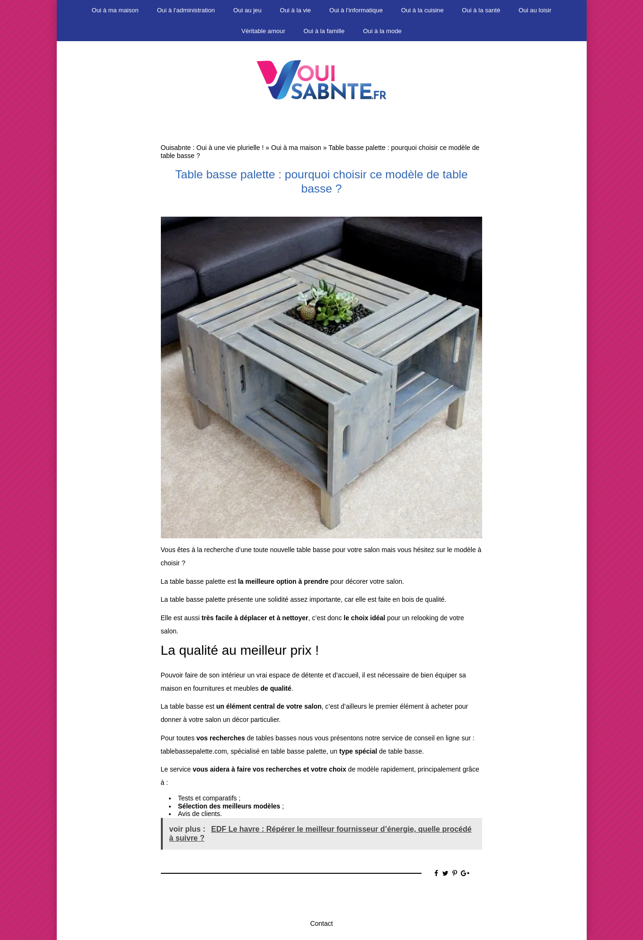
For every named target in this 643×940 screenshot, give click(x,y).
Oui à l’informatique (356, 10)
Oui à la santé (481, 10)
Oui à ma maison (115, 10)
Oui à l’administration (186, 10)
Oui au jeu (247, 10)
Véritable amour (263, 31)
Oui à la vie (295, 10)
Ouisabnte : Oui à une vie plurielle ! (212, 147)
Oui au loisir (535, 10)
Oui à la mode (382, 31)
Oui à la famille (324, 31)
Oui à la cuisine (422, 10)
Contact (321, 923)
